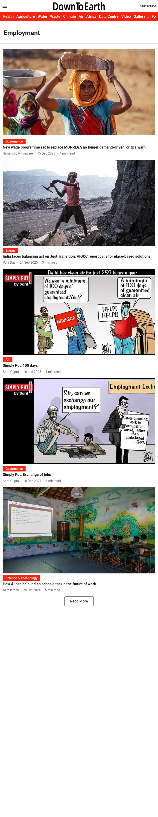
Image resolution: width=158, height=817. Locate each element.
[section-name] (14, 141)
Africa (91, 16)
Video (126, 16)
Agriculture (25, 16)
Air (81, 16)
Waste (55, 16)
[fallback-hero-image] (79, 92)
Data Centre (109, 16)
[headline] (79, 147)
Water (42, 16)
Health (8, 16)
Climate (69, 16)
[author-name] (19, 153)
